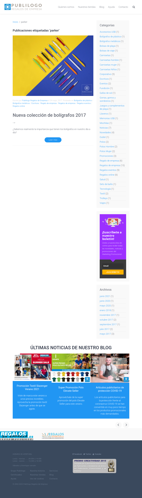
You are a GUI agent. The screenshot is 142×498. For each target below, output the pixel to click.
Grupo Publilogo (18, 471)
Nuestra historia (37, 471)
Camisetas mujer (108, 64)
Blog (101, 7)
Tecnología (105, 189)
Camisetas (105, 55)
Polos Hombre (107, 146)
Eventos (104, 83)
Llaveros (104, 113)
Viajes (103, 203)
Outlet (103, 137)
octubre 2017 (106, 319)
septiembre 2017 (108, 324)
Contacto (123, 7)
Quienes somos (66, 7)
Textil (102, 193)
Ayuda (111, 7)
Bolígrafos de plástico (83, 100)
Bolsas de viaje (107, 50)
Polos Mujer (106, 151)
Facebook (77, 454)
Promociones (106, 156)
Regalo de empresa (49, 103)
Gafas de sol (106, 93)
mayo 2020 (105, 305)
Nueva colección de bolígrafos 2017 (49, 115)
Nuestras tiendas (87, 7)
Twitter (87, 454)
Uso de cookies (37, 479)
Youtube (97, 454)
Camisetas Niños (108, 69)
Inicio (15, 22)
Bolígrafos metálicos (21, 103)
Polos (102, 142)
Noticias (104, 127)
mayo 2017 (105, 333)
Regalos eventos (84, 103)
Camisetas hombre (109, 60)
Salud (102, 179)
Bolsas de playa (107, 46)
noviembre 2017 (108, 315)
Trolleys (103, 198)
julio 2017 (104, 329)
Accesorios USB (108, 31)
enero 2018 (105, 310)
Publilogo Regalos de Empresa (35, 100)
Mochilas (104, 123)
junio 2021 (105, 296)
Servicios (54, 471)
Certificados (16, 475)
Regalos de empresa (66, 103)
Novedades (105, 132)
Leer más (53, 140)
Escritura (35, 103)
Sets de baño (106, 184)
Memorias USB (107, 118)
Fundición (104, 88)
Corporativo (105, 74)
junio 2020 (105, 301)
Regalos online (19, 106)
